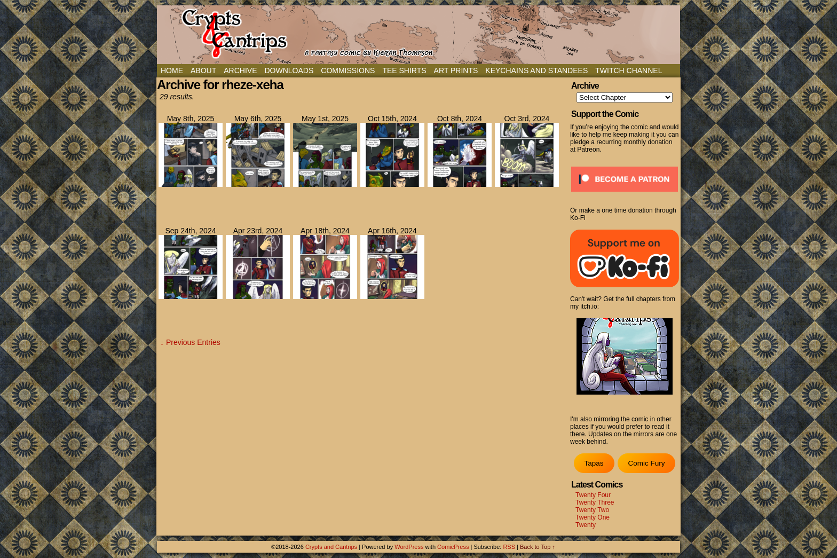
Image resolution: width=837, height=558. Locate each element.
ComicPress (453, 547)
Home (172, 70)
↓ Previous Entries (190, 342)
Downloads (288, 70)
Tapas (593, 463)
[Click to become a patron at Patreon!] (624, 195)
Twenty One (592, 517)
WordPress (408, 547)
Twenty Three (594, 502)
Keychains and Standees (536, 70)
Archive (240, 70)
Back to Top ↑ (537, 547)
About (203, 70)
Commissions (348, 70)
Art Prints (456, 70)
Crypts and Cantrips (331, 547)
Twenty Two (592, 510)
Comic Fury (646, 463)
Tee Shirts (404, 70)
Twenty (585, 525)
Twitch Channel (628, 70)
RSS (509, 547)
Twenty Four (593, 495)
